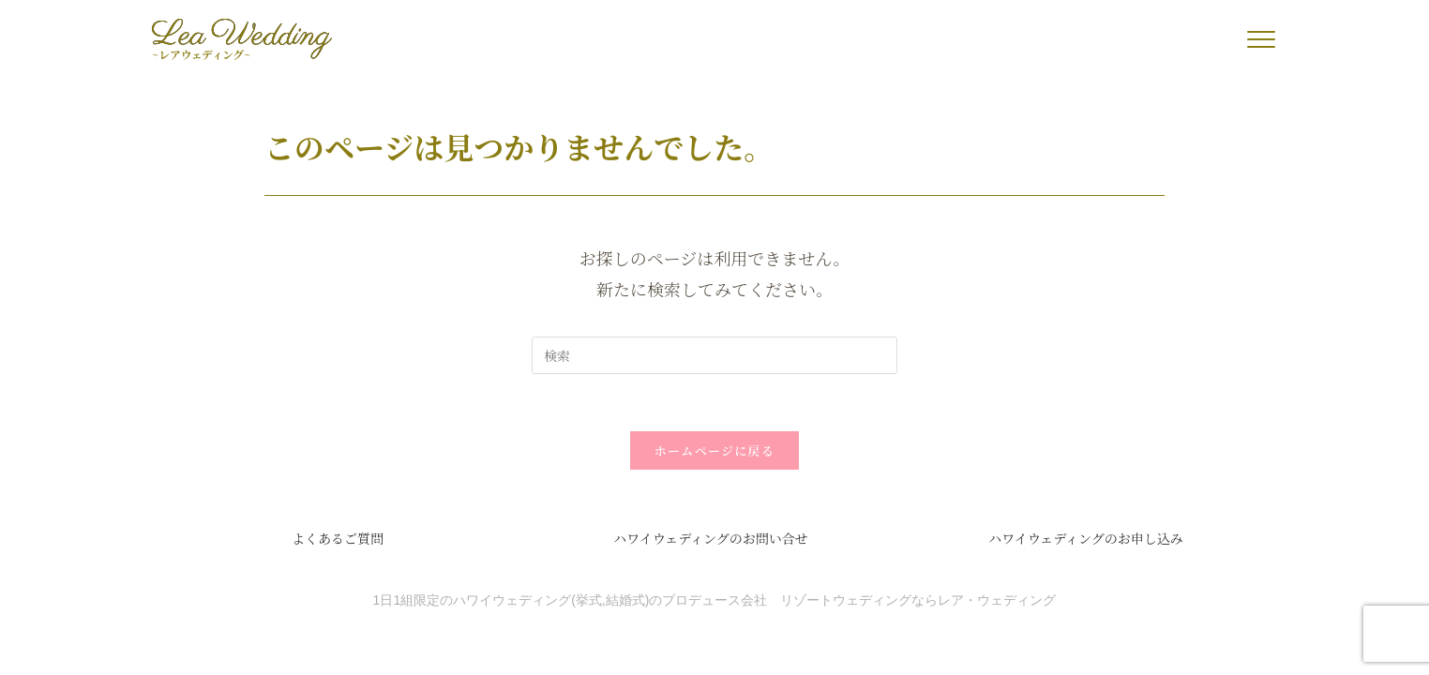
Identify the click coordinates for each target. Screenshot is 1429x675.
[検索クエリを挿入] (714, 355)
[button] (1260, 38)
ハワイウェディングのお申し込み (1085, 538)
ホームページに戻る (714, 450)
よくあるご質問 (338, 538)
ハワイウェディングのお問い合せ (710, 538)
